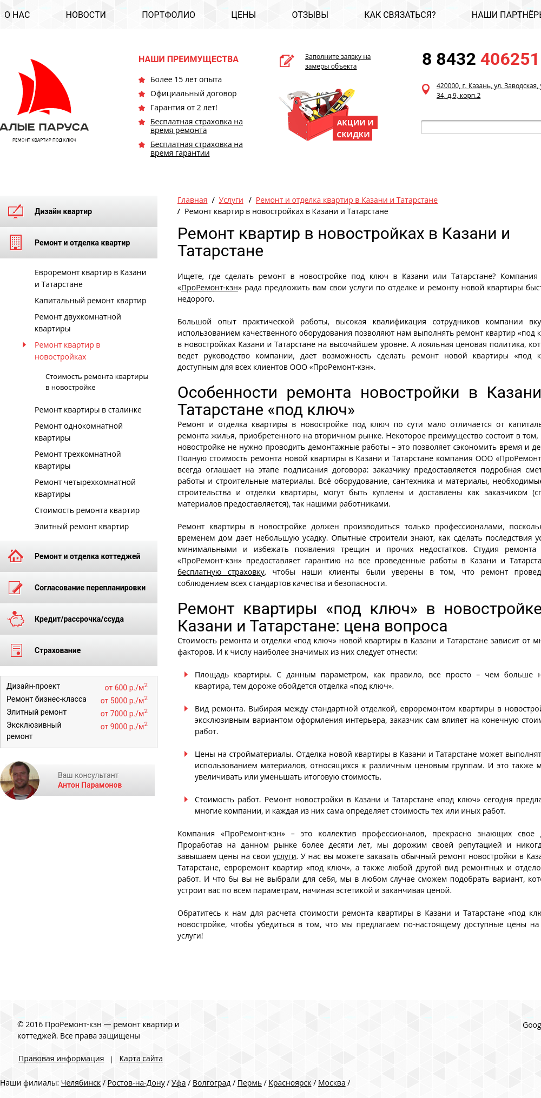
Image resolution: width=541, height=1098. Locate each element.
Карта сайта (141, 1058)
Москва (332, 1082)
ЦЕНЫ (243, 15)
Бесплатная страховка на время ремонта (196, 125)
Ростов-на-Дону (136, 1082)
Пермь (249, 1082)
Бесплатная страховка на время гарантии (196, 148)
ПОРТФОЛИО (168, 15)
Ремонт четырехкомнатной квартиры (85, 488)
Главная (192, 200)
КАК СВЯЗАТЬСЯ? (400, 15)
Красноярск (289, 1082)
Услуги (231, 200)
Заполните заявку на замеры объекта (338, 61)
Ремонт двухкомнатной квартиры (78, 322)
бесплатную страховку (221, 572)
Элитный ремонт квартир (82, 526)
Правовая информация (61, 1058)
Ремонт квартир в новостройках (67, 351)
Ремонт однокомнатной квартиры (79, 432)
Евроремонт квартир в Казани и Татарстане (91, 278)
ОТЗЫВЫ (310, 15)
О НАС (17, 15)
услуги (284, 856)
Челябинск (81, 1082)
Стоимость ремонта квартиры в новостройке (96, 381)
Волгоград (211, 1082)
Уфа (178, 1082)
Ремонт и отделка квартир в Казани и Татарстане (347, 200)
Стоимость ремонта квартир (87, 510)
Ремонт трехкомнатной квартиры (78, 460)
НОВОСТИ (85, 15)
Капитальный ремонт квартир (91, 300)
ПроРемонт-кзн (209, 287)
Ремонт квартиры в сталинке (88, 409)
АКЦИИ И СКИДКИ (355, 128)
